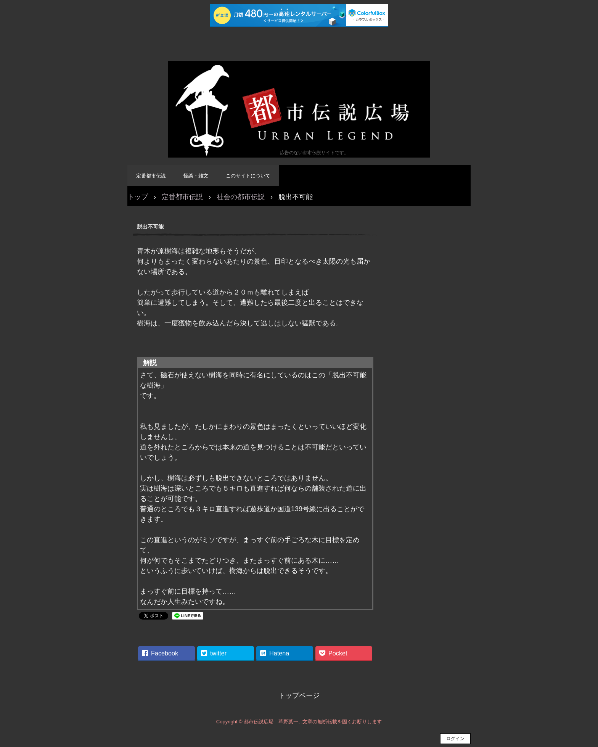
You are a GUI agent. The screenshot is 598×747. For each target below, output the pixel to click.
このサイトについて (248, 176)
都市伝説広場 (299, 109)
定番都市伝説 (151, 176)
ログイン (455, 738)
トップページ (299, 695)
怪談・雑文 (195, 176)
